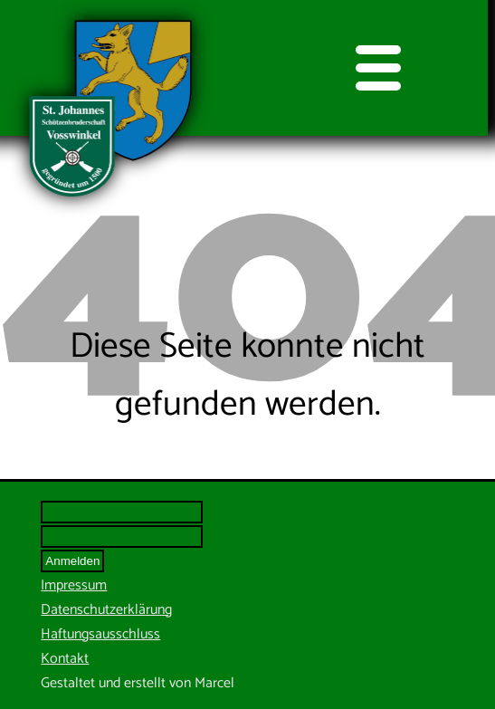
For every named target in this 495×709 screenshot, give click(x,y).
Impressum (74, 585)
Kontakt (65, 659)
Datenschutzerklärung (106, 610)
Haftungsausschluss (100, 634)
